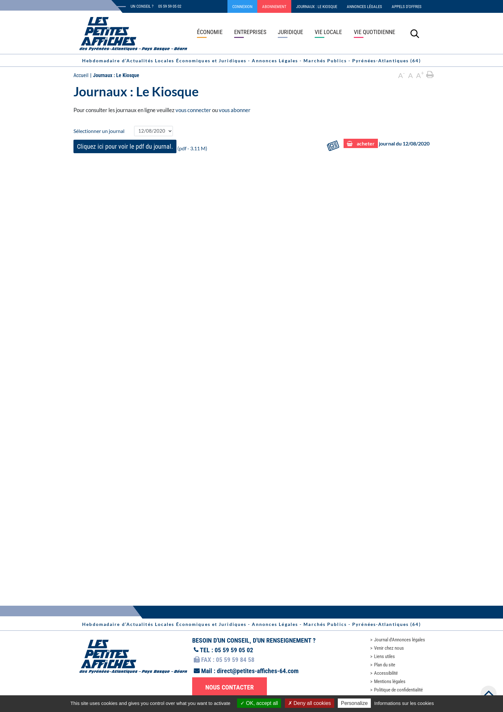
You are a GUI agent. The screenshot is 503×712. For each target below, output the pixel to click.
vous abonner (235, 110)
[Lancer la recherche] (415, 33)
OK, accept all (259, 703)
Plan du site (384, 665)
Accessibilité (386, 673)
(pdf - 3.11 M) (140, 146)
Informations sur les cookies (404, 703)
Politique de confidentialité (398, 690)
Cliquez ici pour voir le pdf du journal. (125, 146)
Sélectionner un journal (98, 131)
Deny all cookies (309, 703)
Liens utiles (384, 656)
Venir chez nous (389, 648)
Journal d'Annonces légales (399, 640)
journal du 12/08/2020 (387, 144)
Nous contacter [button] (229, 687)
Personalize (354, 703)
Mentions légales (389, 681)
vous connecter (193, 110)
